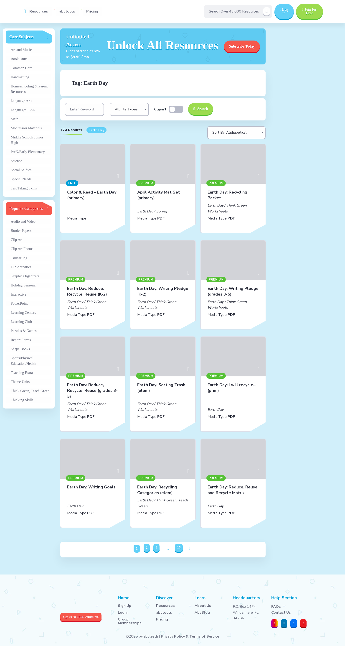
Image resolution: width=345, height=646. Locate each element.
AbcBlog (202, 612)
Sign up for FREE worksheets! (81, 616)
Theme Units (20, 382)
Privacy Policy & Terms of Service (190, 636)
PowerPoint (19, 303)
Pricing (92, 11)
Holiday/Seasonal (23, 285)
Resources (38, 11)
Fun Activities (21, 267)
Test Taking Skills (24, 188)
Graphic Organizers (25, 276)
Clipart (160, 109)
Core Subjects (21, 37)
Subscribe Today (242, 46)
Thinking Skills (22, 400)
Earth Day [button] (96, 130)
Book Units (19, 59)
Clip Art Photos (22, 249)
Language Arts (21, 101)
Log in (284, 11)
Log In (123, 612)
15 (179, 547)
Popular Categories (26, 208)
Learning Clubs (22, 322)
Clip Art (17, 240)
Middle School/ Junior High (27, 140)
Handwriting (20, 77)
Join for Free (309, 11)
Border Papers (21, 230)
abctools (67, 11)
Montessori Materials (26, 128)
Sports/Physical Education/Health (23, 360)
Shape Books (20, 349)
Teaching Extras (22, 373)
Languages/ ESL (23, 110)
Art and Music (21, 50)
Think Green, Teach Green (30, 391)
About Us (203, 606)
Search (200, 109)
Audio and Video (23, 221)
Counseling (19, 258)
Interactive (18, 294)
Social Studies (21, 170)
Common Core (21, 68)
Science (16, 161)
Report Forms (21, 340)
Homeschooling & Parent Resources (29, 89)
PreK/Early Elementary (28, 152)
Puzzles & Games (24, 331)
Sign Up (124, 606)
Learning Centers (23, 312)
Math (14, 119)
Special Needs (21, 179)
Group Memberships (130, 621)
